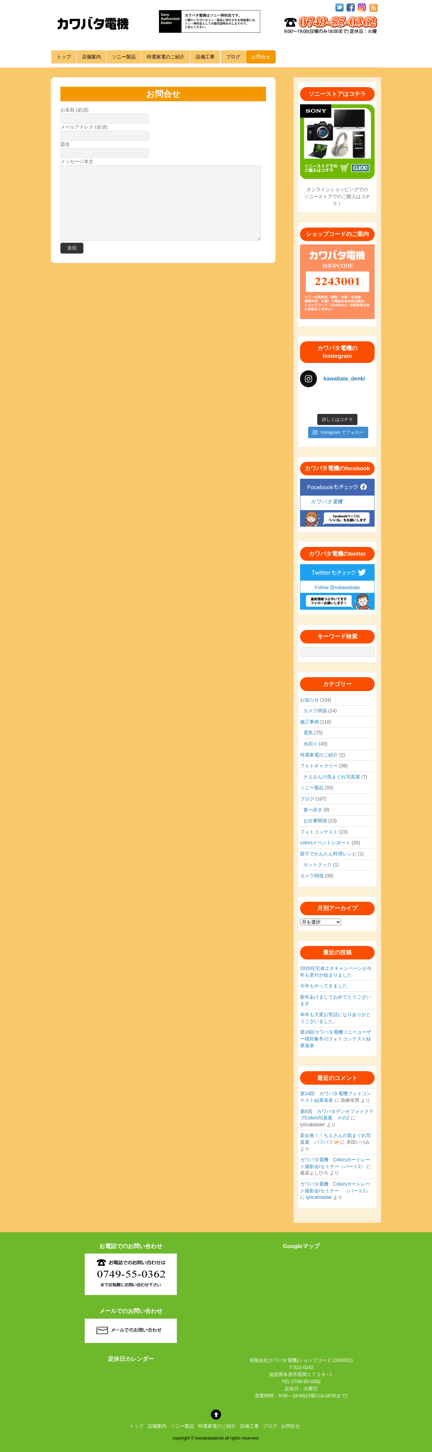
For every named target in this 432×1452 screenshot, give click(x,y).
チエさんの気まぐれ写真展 (331, 777)
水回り (310, 743)
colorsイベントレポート (325, 842)
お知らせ (309, 700)
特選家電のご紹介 (166, 56)
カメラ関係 (315, 710)
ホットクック (317, 864)
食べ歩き (312, 809)
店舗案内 (91, 56)
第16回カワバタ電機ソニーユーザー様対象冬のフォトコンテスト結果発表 (336, 1038)
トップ (64, 56)
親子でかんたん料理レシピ (328, 853)
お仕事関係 (315, 820)
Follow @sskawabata (337, 587)
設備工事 (205, 56)
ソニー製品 (124, 56)
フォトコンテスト (319, 832)
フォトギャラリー (319, 765)
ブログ (233, 56)
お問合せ (260, 56)
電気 (308, 732)
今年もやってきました (323, 985)
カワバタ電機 (326, 501)
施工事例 (309, 721)
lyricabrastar (319, 1197)
